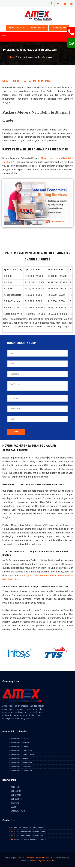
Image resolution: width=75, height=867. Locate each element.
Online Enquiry (59, 27)
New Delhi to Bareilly (21, 758)
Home (12, 57)
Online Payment (18, 811)
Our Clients (16, 799)
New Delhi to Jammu (20, 746)
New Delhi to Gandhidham (22, 754)
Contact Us (16, 791)
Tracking (15, 803)
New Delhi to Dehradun (21, 770)
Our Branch (16, 795)
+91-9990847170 (16, 27)
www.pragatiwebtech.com (43, 860)
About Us (15, 787)
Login (13, 807)
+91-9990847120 (37, 27)
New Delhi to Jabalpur (21, 750)
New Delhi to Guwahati (21, 766)
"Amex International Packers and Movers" (35, 858)
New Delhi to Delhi (19, 738)
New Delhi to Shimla (20, 742)
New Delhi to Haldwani (21, 762)
